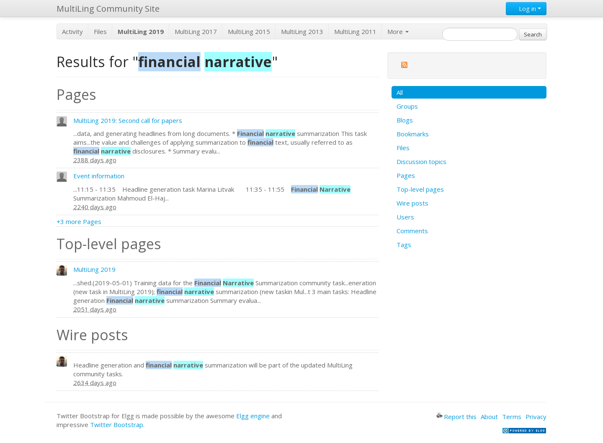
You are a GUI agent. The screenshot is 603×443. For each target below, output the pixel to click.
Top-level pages (420, 189)
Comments (412, 231)
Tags (404, 244)
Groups (407, 106)
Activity (72, 31)
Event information (98, 176)
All (400, 92)
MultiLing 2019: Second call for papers (127, 120)
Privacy (536, 416)
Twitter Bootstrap (116, 424)
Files (100, 31)
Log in (526, 8)
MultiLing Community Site (108, 8)
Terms (511, 416)
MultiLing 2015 (249, 31)
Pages (406, 175)
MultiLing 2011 (355, 31)
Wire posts (412, 203)
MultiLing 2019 (94, 269)
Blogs (405, 120)
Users (405, 217)
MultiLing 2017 (196, 31)
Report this (456, 416)
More (398, 31)
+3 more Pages (79, 221)
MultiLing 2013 (302, 31)
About (489, 416)
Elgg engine (253, 416)
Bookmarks (413, 134)
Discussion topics (421, 161)
